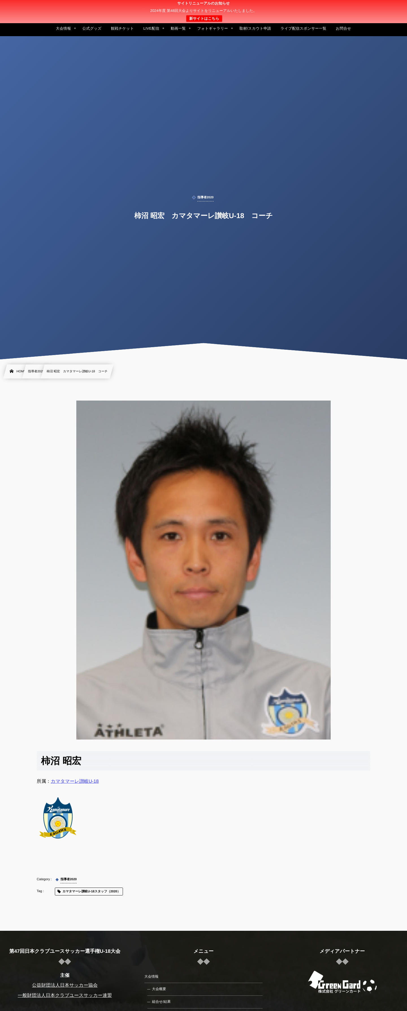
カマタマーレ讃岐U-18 (75, 781)
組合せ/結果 (161, 1002)
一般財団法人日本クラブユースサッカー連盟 (65, 995)
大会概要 (159, 989)
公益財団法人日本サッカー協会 (65, 985)
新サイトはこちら (204, 18)
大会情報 (151, 977)
